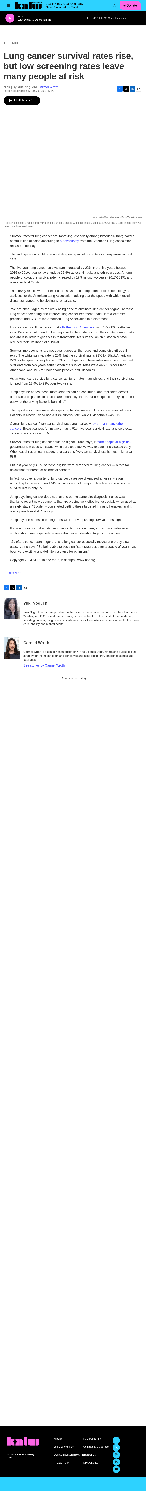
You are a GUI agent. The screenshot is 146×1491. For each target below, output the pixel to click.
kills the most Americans (77, 327)
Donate (132, 5)
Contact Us (89, 1454)
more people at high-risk (113, 442)
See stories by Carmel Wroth (44, 665)
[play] (10, 18)
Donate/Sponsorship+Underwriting (67, 1454)
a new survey (69, 241)
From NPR (11, 43)
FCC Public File (92, 1438)
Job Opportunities (64, 1446)
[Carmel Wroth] (12, 648)
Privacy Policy (61, 1462)
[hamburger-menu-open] (8, 5)
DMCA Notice (90, 1462)
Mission (58, 1438)
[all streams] (140, 18)
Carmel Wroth (48, 87)
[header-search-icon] (114, 5)
